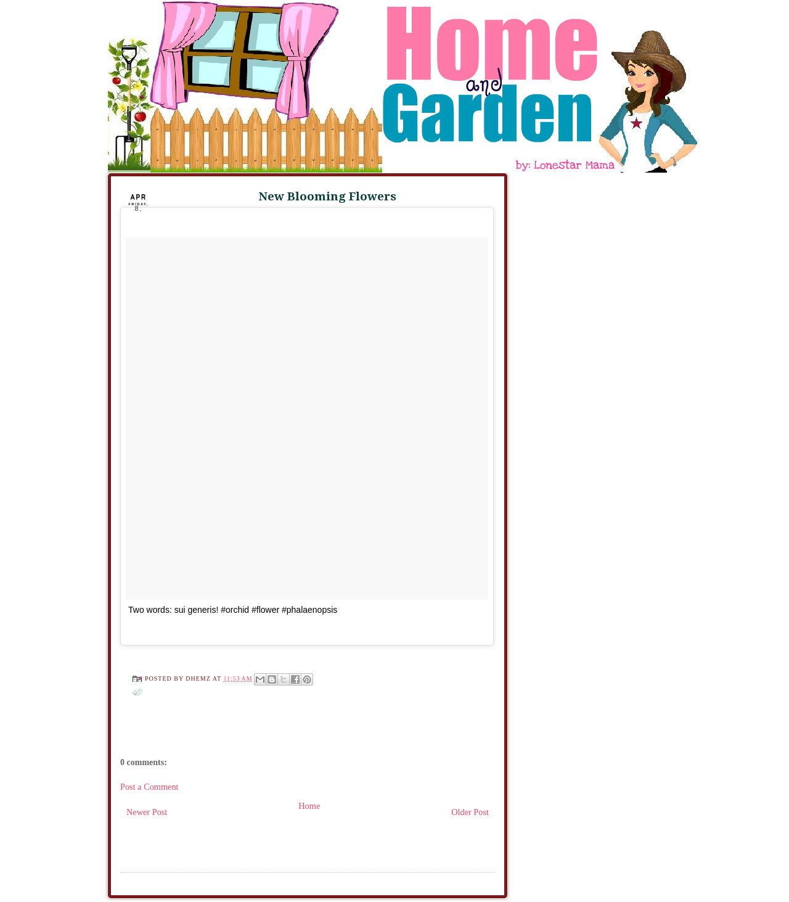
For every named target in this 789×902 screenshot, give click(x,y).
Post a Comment (149, 787)
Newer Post (146, 812)
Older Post (470, 812)
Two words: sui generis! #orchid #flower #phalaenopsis (232, 610)
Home (309, 806)
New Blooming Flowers (327, 196)
